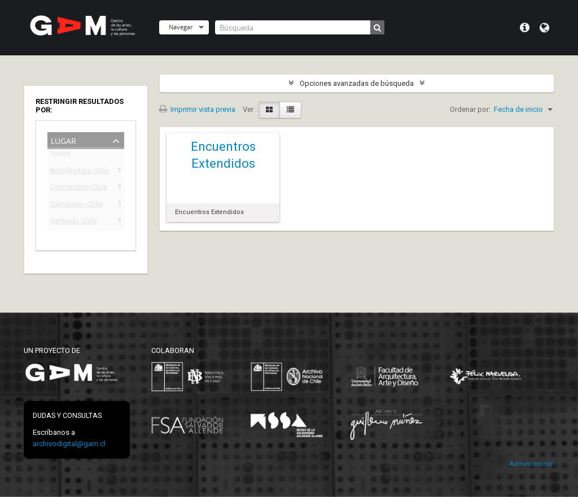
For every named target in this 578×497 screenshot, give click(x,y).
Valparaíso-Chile (76, 205)
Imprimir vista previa (197, 109)
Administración (531, 464)
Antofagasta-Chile (78, 172)
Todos (60, 155)
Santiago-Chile (73, 222)
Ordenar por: (470, 109)
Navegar (180, 27)
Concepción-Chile (78, 188)
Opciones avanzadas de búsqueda (357, 83)
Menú (525, 28)
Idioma (544, 28)
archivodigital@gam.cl (69, 443)
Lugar (63, 139)
